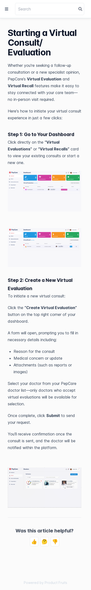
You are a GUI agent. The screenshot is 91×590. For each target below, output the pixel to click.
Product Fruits (56, 583)
